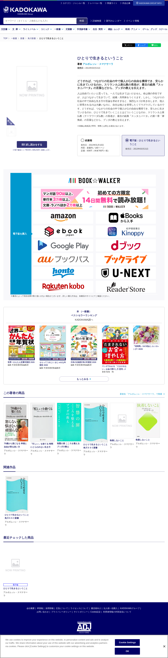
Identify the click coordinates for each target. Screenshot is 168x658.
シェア (143, 45)
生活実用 (99, 29)
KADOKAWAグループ (130, 608)
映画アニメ (132, 29)
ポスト (130, 45)
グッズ (154, 29)
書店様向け (96, 608)
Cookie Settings (127, 644)
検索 (81, 20)
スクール (163, 29)
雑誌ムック (115, 29)
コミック (46, 29)
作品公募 (126, 3)
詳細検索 (95, 21)
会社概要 (31, 608)
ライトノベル (30, 29)
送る (156, 45)
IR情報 (40, 608)
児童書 (70, 29)
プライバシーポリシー (61, 612)
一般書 (59, 29)
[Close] (164, 648)
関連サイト (112, 3)
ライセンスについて (79, 608)
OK (127, 653)
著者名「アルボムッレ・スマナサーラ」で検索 (141, 394)
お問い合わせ (43, 612)
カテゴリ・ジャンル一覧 (74, 3)
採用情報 (50, 608)
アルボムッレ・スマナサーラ (98, 64)
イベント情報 (131, 21)
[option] (16, 501)
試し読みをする (32, 144)
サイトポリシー (81, 612)
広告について (62, 608)
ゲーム (145, 29)
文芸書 (5, 29)
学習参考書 (83, 29)
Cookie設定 (95, 612)
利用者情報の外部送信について (117, 612)
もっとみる (82, 379)
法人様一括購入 (110, 608)
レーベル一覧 (96, 3)
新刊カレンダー (112, 21)
